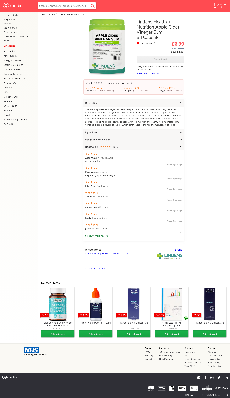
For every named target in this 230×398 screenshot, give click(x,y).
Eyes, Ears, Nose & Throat (16, 78)
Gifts (6, 92)
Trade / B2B (189, 366)
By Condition (10, 124)
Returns (188, 355)
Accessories (9, 51)
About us (212, 352)
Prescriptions (10, 32)
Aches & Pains (10, 55)
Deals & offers (10, 27)
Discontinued (160, 59)
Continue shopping (96, 268)
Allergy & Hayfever (13, 60)
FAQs (147, 352)
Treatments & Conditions (16, 36)
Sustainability (214, 362)
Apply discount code (193, 362)
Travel (7, 115)
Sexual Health (10, 105)
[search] (66, 5)
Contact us (150, 359)
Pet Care (8, 101)
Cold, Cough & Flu (12, 69)
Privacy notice (214, 359)
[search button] (93, 5)
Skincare (8, 110)
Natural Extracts (120, 253)
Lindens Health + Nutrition (70, 14)
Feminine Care (11, 83)
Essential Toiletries (13, 74)
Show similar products (148, 73)
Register (17, 15)
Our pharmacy (165, 355)
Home (42, 14)
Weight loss (9, 19)
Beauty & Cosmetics (13, 64)
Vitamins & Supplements (16, 119)
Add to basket (58, 333)
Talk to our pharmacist (169, 352)
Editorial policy (214, 366)
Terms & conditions (193, 359)
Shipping (149, 355)
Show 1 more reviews (97, 235)
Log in (7, 15)
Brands (7, 23)
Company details (215, 355)
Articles (7, 40)
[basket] (220, 6)
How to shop (190, 352)
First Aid (8, 87)
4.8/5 (133, 147)
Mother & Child (11, 96)
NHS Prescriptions (167, 359)
